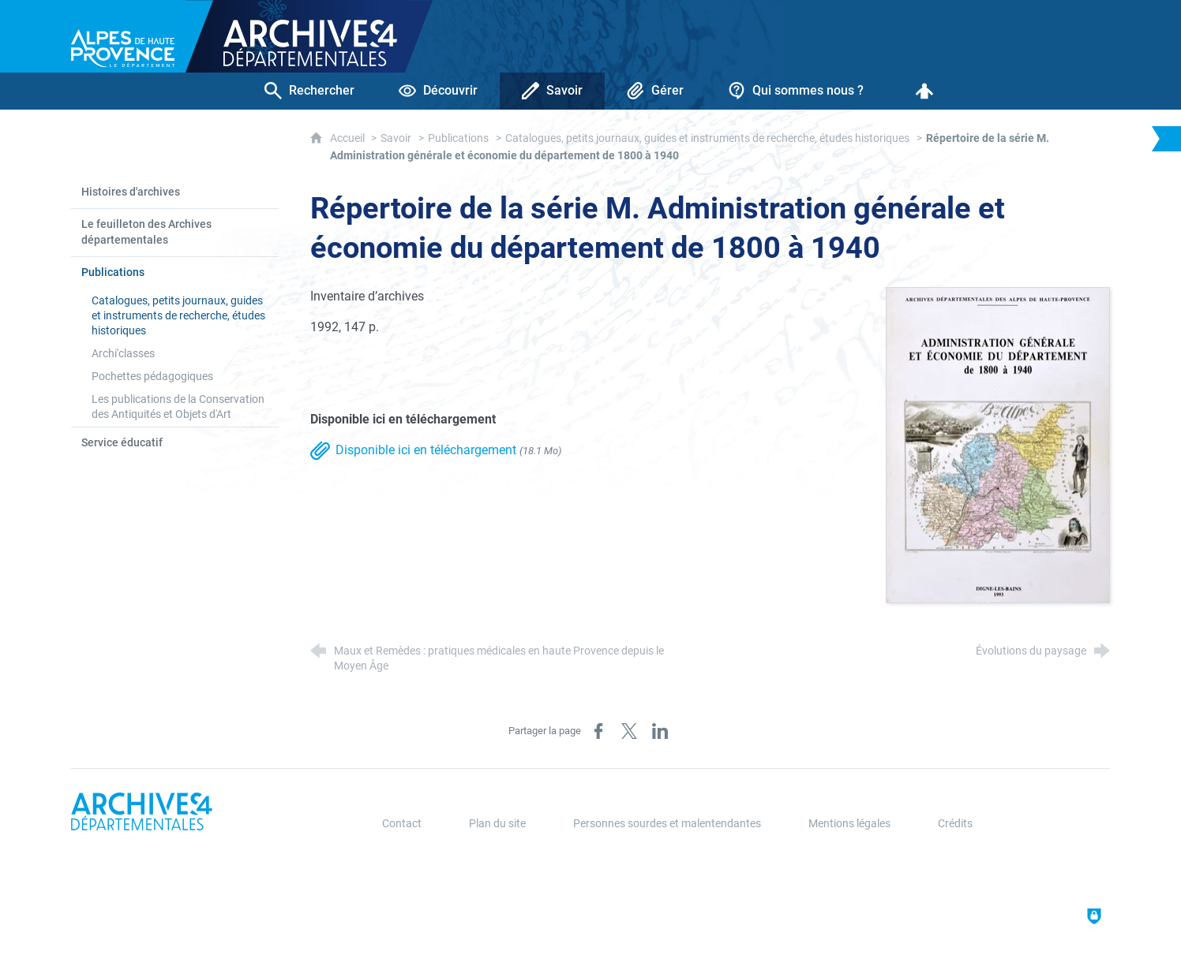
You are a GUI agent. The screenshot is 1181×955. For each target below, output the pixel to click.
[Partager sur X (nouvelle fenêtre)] (629, 731)
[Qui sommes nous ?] (796, 91)
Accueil (348, 138)
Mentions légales (849, 823)
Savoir (396, 138)
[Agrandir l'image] (998, 444)
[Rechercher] (309, 91)
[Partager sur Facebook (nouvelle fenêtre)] (598, 731)
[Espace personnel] (924, 91)
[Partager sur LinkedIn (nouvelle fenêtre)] (660, 731)
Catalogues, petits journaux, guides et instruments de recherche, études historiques (707, 138)
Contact (402, 823)
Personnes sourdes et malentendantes (667, 823)
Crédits (955, 823)
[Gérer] (655, 91)
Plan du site (497, 823)
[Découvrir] (438, 91)
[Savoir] (552, 91)
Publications (458, 138)
